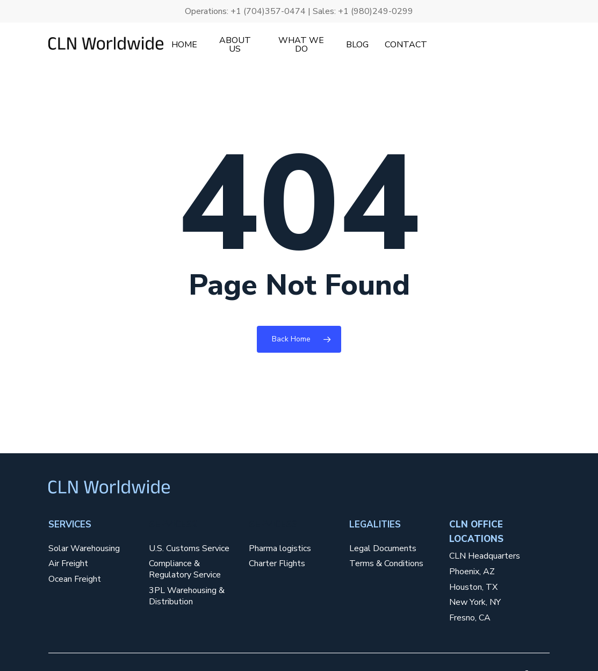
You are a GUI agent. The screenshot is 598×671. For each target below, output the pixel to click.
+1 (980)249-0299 (375, 11)
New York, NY (475, 602)
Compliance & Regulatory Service (185, 569)
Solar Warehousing (84, 548)
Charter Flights (277, 563)
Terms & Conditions (386, 563)
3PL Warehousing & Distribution (187, 596)
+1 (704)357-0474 (268, 11)
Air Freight (68, 563)
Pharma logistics (280, 548)
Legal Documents (382, 548)
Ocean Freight (74, 579)
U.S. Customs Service (189, 548)
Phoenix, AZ (472, 571)
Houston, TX (473, 587)
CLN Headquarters (484, 556)
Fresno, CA (470, 618)
